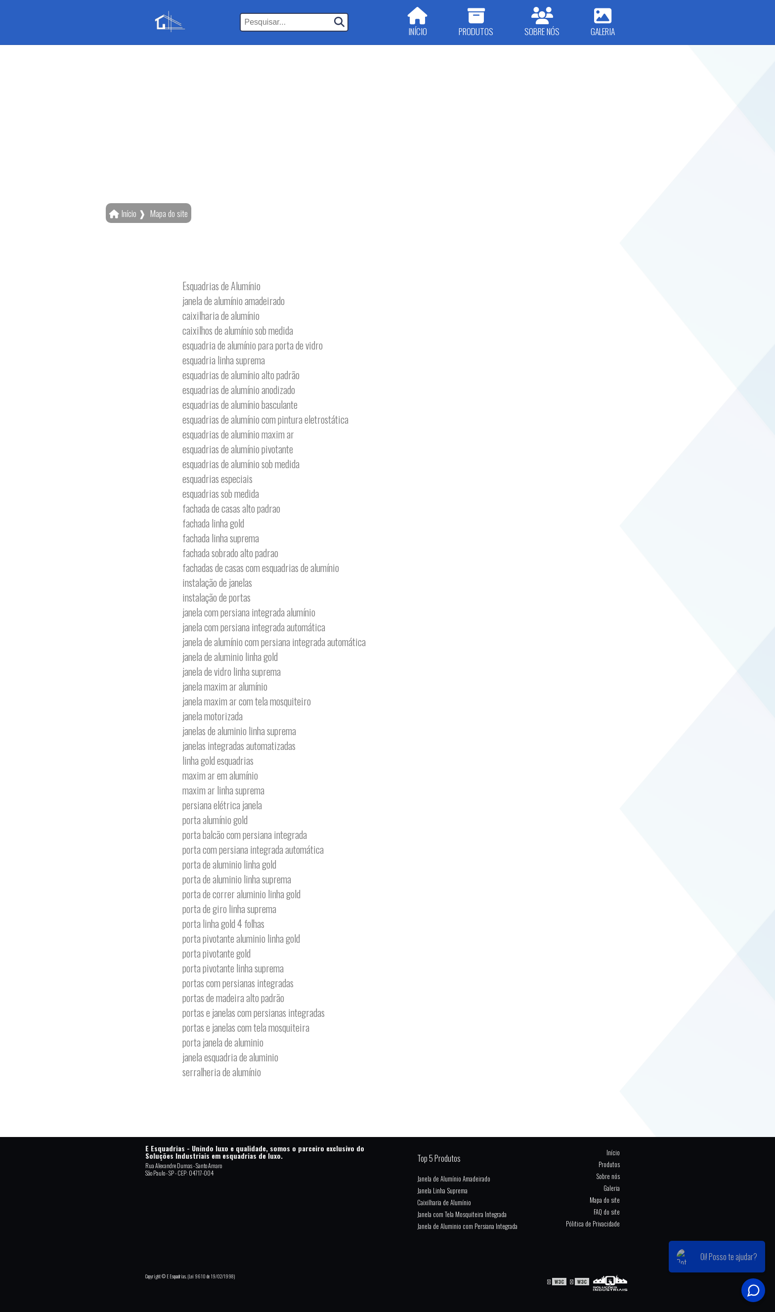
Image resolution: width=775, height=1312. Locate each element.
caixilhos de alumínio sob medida (237, 330)
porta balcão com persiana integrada (244, 834)
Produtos (609, 1164)
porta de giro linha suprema (229, 908)
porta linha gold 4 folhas (223, 923)
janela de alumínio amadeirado (233, 300)
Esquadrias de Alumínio (221, 285)
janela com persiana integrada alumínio (248, 612)
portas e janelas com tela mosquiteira (245, 1027)
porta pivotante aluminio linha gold (241, 938)
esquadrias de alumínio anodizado (238, 389)
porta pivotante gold (216, 953)
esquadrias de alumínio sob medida (241, 463)
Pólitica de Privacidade (593, 1223)
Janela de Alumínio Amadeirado (453, 1178)
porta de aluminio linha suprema (236, 879)
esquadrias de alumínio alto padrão (241, 374)
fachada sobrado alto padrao (230, 552)
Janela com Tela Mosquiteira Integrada (462, 1214)
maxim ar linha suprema (223, 790)
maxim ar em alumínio (220, 775)
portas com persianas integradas (238, 982)
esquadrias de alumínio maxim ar (238, 434)
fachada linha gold (213, 523)
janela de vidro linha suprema (231, 671)
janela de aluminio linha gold (230, 656)
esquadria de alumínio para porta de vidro (252, 345)
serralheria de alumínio (221, 1071)
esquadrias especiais (217, 478)
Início (613, 1152)
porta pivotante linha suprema (233, 968)
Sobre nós (608, 1176)
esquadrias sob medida (220, 493)
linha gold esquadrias (218, 760)
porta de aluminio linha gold (229, 864)
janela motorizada (212, 715)
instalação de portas (216, 597)
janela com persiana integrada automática (253, 626)
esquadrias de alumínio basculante (240, 404)
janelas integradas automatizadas (239, 745)
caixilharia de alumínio (220, 315)
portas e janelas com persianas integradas (253, 1012)
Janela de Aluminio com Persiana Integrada (467, 1226)
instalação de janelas (217, 582)
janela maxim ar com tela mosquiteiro (246, 701)
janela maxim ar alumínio (224, 686)
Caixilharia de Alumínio (444, 1202)
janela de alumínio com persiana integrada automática (274, 641)
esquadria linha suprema (223, 359)
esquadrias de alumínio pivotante (237, 448)
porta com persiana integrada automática (253, 849)
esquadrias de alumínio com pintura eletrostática (265, 419)
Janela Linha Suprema (442, 1190)
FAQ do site (607, 1212)
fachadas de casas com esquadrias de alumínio (260, 567)
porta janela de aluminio (222, 1042)
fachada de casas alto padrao (231, 508)
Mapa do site (605, 1200)
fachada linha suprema (220, 537)
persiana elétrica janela (222, 804)
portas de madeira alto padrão (233, 997)
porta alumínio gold (215, 819)
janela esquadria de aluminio (230, 1057)
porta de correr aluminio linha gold (241, 893)
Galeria (611, 1188)
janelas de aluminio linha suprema (239, 730)
